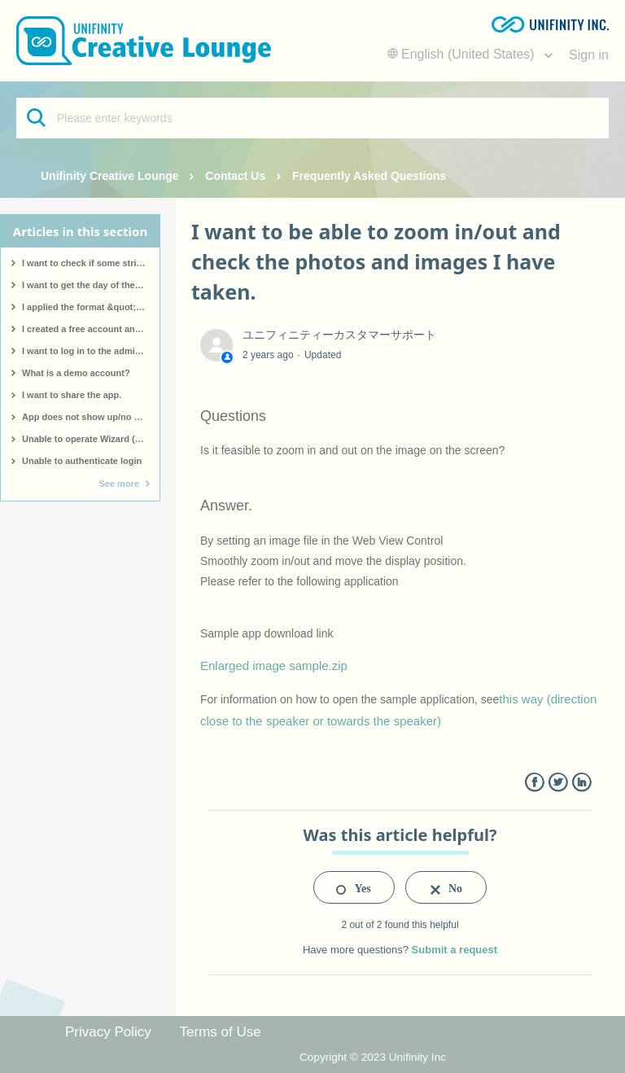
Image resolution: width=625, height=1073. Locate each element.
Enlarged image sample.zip (273, 665)
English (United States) (463, 54)
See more (118, 483)
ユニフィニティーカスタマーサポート (339, 334)
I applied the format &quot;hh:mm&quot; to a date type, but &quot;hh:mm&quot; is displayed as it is (91, 307)
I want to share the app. (71, 395)
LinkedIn (581, 783)
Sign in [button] (589, 55)
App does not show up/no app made (91, 417)
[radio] (354, 887)
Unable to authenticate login (82, 461)
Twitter (558, 783)
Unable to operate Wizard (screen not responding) (91, 439)
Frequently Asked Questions (369, 175)
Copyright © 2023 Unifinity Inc (372, 1057)
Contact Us (235, 175)
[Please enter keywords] (312, 118)
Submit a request (454, 950)
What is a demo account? (76, 373)
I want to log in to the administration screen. (91, 351)
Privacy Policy (108, 1032)
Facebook (534, 783)
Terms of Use (220, 1032)
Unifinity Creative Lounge (110, 175)
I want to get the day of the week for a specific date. (91, 285)
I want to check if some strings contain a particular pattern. (91, 263)
